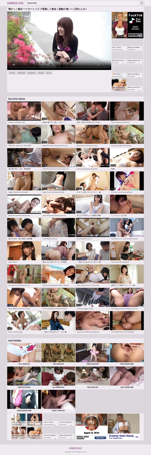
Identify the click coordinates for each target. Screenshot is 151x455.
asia (50, 73)
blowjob (22, 73)
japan (42, 73)
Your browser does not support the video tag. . (59, 41)
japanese (32, 73)
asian (13, 73)
